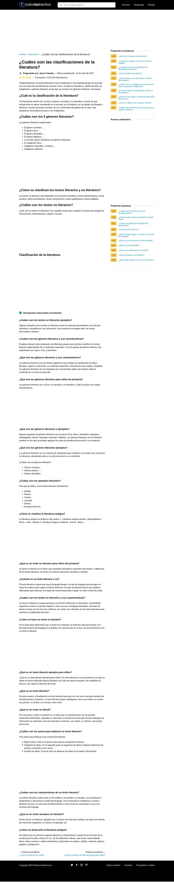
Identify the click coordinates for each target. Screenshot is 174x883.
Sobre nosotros (113, 865)
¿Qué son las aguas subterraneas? (133, 56)
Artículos (126, 5)
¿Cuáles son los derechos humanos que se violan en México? (136, 109)
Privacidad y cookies (145, 865)
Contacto (128, 865)
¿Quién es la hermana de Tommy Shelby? (136, 241)
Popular (151, 5)
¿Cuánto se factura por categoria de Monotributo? (133, 224)
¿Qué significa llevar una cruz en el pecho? (136, 260)
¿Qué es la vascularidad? (129, 245)
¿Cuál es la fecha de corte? (31, 855)
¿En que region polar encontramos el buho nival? (136, 218)
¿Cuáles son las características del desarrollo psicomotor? (133, 68)
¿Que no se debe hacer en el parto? (133, 250)
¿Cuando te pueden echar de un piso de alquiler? (135, 62)
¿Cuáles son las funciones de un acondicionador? (132, 212)
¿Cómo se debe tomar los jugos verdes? (135, 103)
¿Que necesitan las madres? (130, 73)
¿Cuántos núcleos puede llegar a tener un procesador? (136, 91)
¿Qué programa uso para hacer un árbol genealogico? (135, 79)
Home (22, 54)
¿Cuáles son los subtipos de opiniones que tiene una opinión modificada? (136, 85)
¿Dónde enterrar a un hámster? (131, 255)
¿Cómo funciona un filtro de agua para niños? (85, 855)
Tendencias (139, 5)
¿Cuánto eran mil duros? (129, 229)
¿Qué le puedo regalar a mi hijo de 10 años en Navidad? (136, 235)
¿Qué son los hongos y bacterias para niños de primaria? (137, 98)
